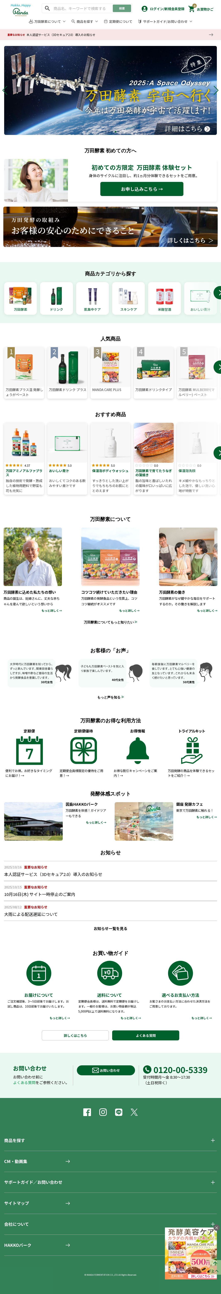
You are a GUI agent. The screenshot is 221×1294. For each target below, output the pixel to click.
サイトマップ (16, 1203)
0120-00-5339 (175, 1069)
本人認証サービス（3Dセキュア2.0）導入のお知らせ (61, 35)
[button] (162, 8)
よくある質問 (146, 1035)
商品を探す (85, 21)
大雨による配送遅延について (31, 914)
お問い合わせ (106, 1070)
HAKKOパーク (17, 1245)
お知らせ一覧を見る (110, 928)
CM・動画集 (15, 1161)
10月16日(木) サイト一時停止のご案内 (39, 894)
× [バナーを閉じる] (217, 1228)
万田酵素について (47, 21)
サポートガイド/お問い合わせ (165, 21)
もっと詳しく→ (60, 1018)
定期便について (120, 21)
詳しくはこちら (75, 1035)
